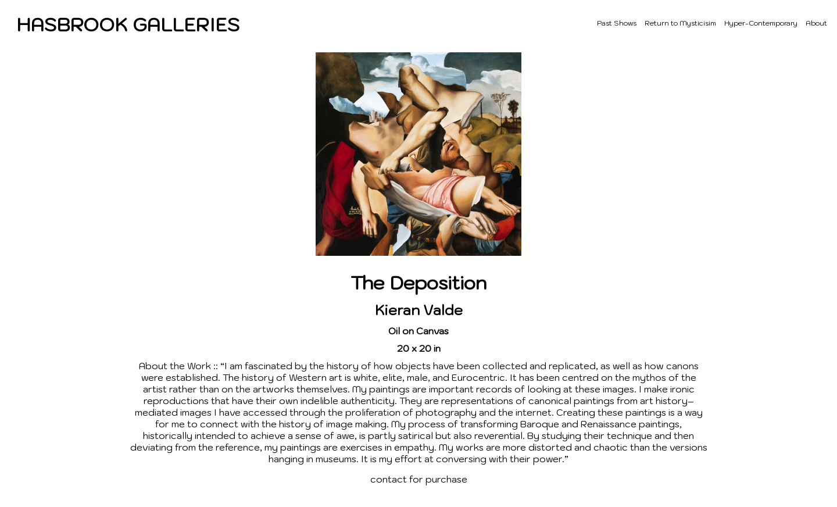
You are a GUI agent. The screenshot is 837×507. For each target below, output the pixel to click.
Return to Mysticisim (680, 23)
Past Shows (616, 23)
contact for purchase (418, 479)
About (816, 23)
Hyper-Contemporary (760, 23)
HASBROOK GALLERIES (127, 24)
